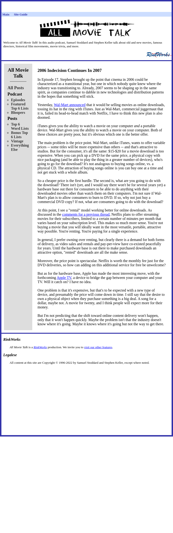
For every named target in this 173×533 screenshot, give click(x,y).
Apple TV (64, 278)
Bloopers (18, 113)
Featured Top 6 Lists (20, 106)
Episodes (18, 100)
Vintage (17, 141)
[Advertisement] (86, 372)
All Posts (15, 87)
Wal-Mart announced (69, 105)
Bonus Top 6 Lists (19, 135)
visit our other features (98, 347)
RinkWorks (40, 347)
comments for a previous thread (86, 214)
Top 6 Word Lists (20, 126)
